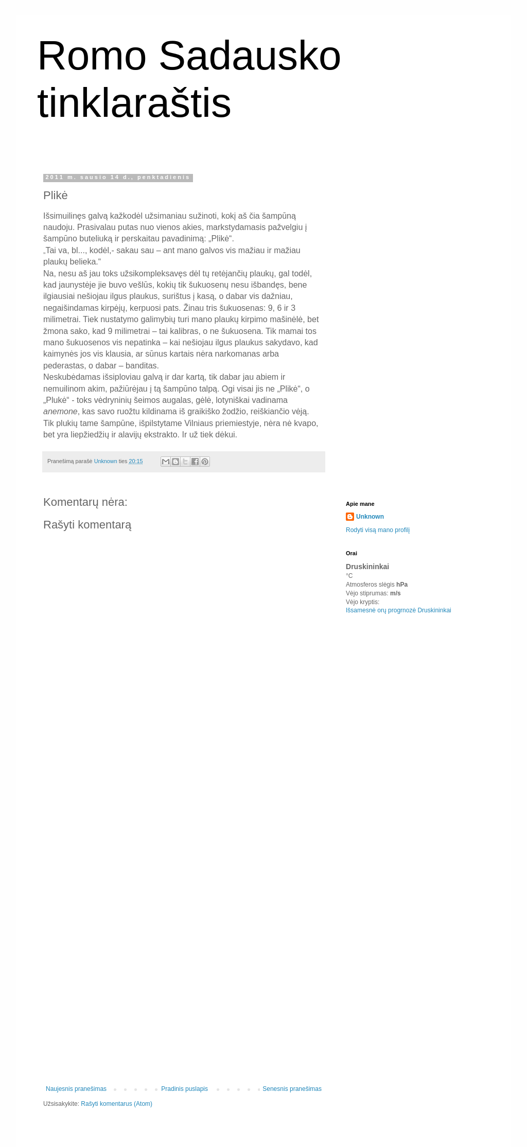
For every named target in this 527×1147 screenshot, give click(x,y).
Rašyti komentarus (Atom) (116, 1103)
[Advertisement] (184, 918)
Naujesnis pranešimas (76, 1088)
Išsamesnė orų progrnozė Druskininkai (398, 610)
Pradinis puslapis (184, 1088)
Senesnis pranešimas (292, 1088)
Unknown (370, 516)
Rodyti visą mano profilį (378, 530)
